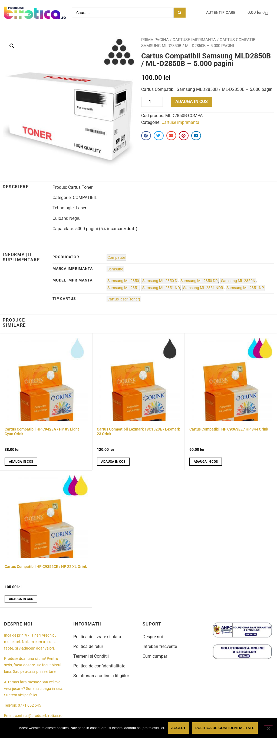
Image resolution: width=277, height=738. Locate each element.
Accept (179, 728)
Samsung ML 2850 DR (199, 281)
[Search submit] (180, 13)
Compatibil (116, 257)
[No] (268, 728)
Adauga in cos (191, 101)
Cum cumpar (155, 656)
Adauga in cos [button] (21, 462)
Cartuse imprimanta (194, 39)
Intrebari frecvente (160, 646)
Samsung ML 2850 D (159, 281)
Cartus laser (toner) (123, 299)
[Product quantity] (152, 102)
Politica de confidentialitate (99, 665)
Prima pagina (155, 39)
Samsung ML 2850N (238, 281)
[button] (12, 46)
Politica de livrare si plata (97, 636)
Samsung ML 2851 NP (245, 288)
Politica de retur (88, 646)
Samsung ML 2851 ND (161, 288)
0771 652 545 (29, 705)
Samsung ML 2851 (123, 288)
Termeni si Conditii (91, 656)
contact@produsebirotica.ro (38, 715)
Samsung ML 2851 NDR (203, 288)
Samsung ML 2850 (123, 281)
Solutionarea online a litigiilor (101, 675)
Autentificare (221, 12)
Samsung (115, 269)
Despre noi (153, 636)
